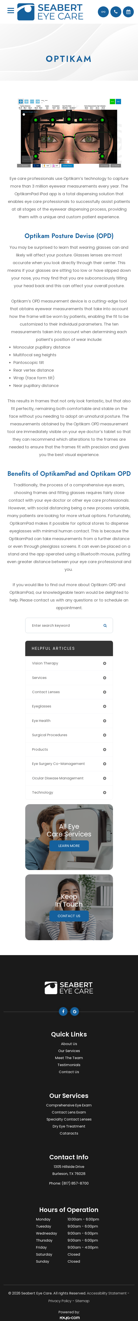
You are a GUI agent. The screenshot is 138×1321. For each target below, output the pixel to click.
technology (42, 792)
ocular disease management (58, 778)
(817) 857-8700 (75, 1183)
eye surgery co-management (58, 763)
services (39, 677)
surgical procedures (49, 734)
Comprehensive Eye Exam (69, 1105)
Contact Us (69, 915)
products (40, 749)
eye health (41, 720)
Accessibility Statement (107, 1293)
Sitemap (82, 1300)
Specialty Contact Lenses (69, 1119)
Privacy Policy (60, 1300)
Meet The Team (69, 1057)
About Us (69, 1043)
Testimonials (68, 1064)
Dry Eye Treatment (69, 1126)
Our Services (69, 1050)
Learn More (69, 845)
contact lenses (46, 692)
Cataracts (69, 1133)
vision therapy (45, 663)
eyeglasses (41, 706)
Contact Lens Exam (69, 1112)
